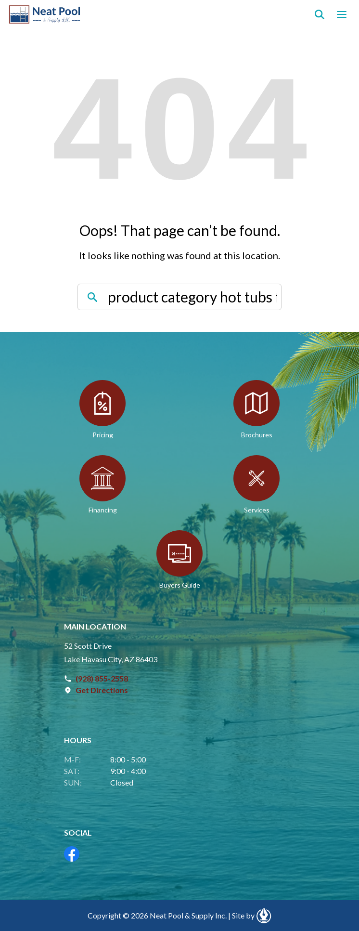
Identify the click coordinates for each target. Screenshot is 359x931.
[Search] (319, 14)
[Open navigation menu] (341, 14)
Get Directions (102, 690)
